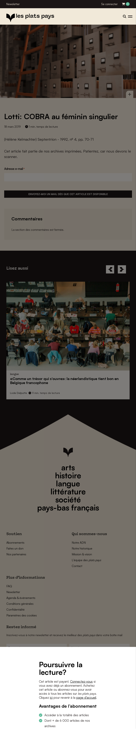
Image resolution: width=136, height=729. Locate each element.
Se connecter (109, 4)
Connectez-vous (81, 681)
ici (51, 697)
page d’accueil (86, 697)
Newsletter (13, 4)
